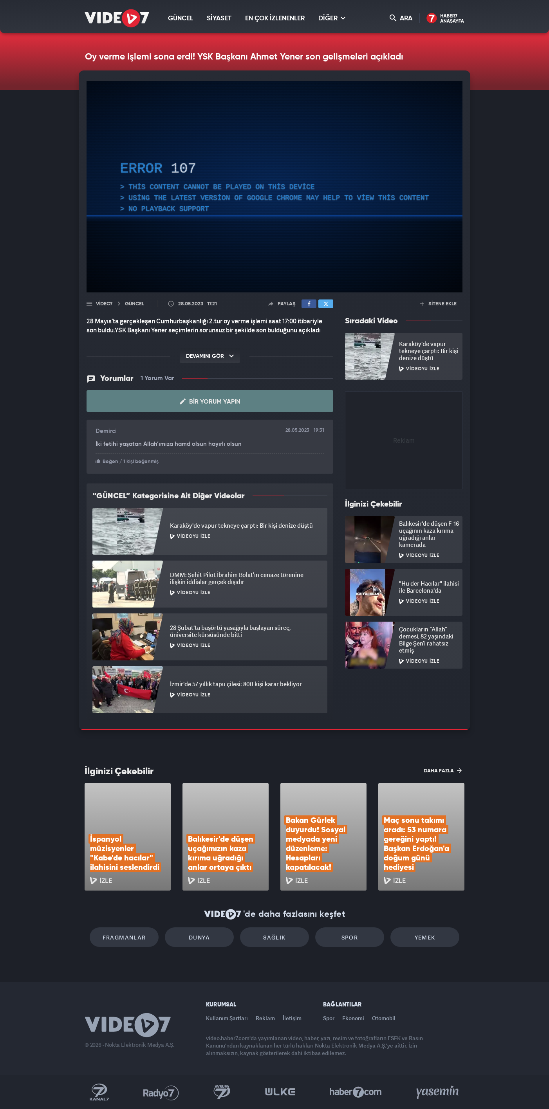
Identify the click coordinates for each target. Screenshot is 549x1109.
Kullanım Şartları (227, 1018)
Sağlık (274, 937)
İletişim (292, 1018)
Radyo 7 (161, 1092)
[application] (274, 186)
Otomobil (383, 1018)
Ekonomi (353, 1018)
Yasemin (438, 1092)
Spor (349, 937)
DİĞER (331, 18)
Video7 (104, 304)
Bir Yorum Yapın (210, 402)
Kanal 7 (99, 1092)
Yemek (425, 937)
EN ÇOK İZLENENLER (275, 18)
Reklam (265, 1018)
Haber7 (356, 1092)
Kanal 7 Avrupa (222, 1092)
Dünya (199, 937)
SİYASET (219, 18)
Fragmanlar (124, 937)
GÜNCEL (180, 18)
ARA (401, 18)
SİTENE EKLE (438, 304)
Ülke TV (280, 1092)
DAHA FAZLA (443, 770)
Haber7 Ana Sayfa (445, 18)
